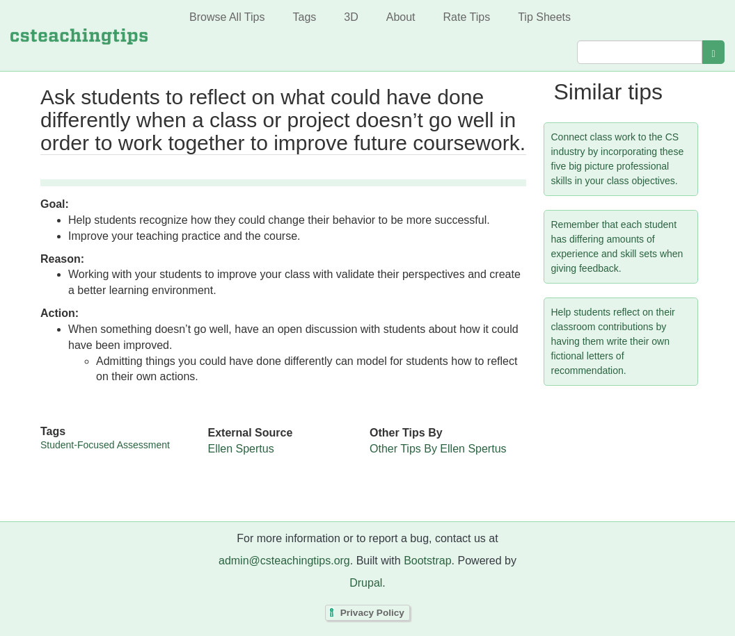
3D (351, 17)
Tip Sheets (544, 17)
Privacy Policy (372, 613)
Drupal (365, 583)
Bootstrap (427, 560)
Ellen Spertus (241, 449)
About (401, 17)
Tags (304, 17)
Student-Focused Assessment (105, 444)
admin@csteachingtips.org (284, 560)
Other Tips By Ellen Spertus (438, 449)
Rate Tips (467, 17)
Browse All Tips (226, 17)
